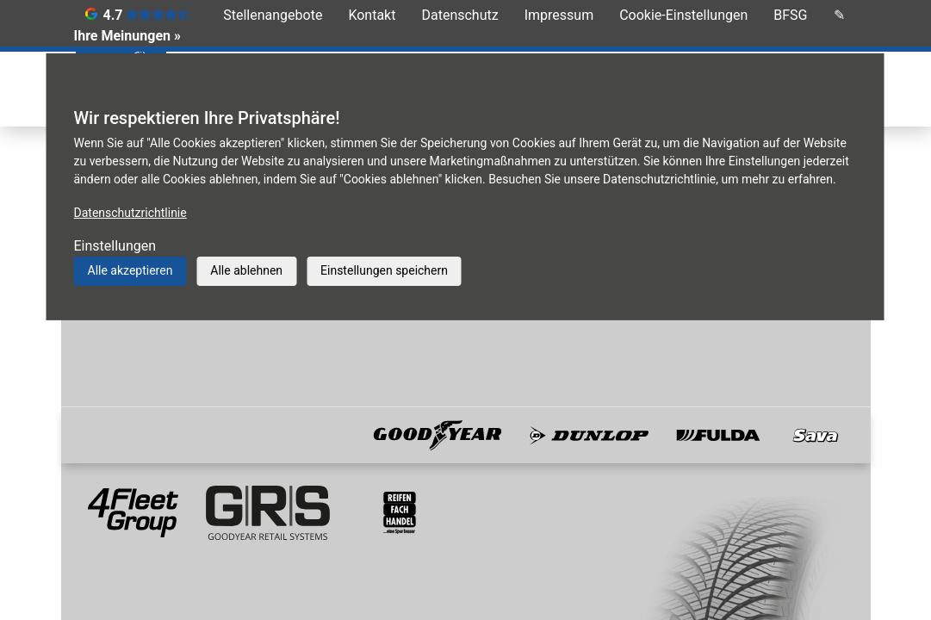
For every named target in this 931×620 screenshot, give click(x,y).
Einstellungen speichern (384, 270)
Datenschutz (459, 15)
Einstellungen (115, 246)
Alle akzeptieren (130, 270)
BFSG (790, 15)
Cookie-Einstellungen (683, 15)
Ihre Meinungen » (127, 36)
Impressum (559, 15)
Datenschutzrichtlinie (130, 213)
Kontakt (371, 15)
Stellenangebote (272, 15)
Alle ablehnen (246, 270)
